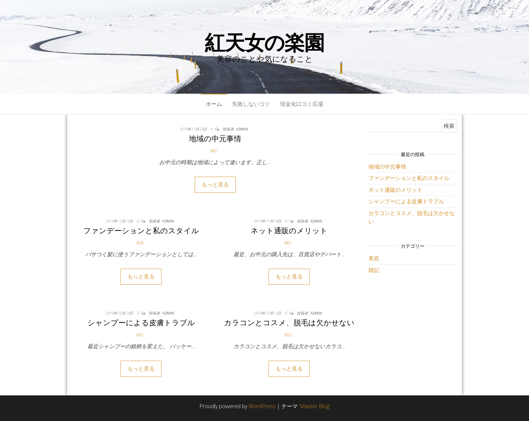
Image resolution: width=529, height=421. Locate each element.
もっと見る (215, 184)
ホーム (214, 104)
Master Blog (315, 406)
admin (242, 128)
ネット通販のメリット (289, 230)
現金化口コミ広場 (301, 104)
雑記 (214, 150)
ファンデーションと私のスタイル (141, 230)
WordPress (262, 406)
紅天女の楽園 (264, 42)
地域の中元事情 (215, 138)
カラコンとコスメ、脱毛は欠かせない (289, 322)
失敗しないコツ (251, 104)
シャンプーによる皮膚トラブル (141, 322)
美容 (139, 242)
